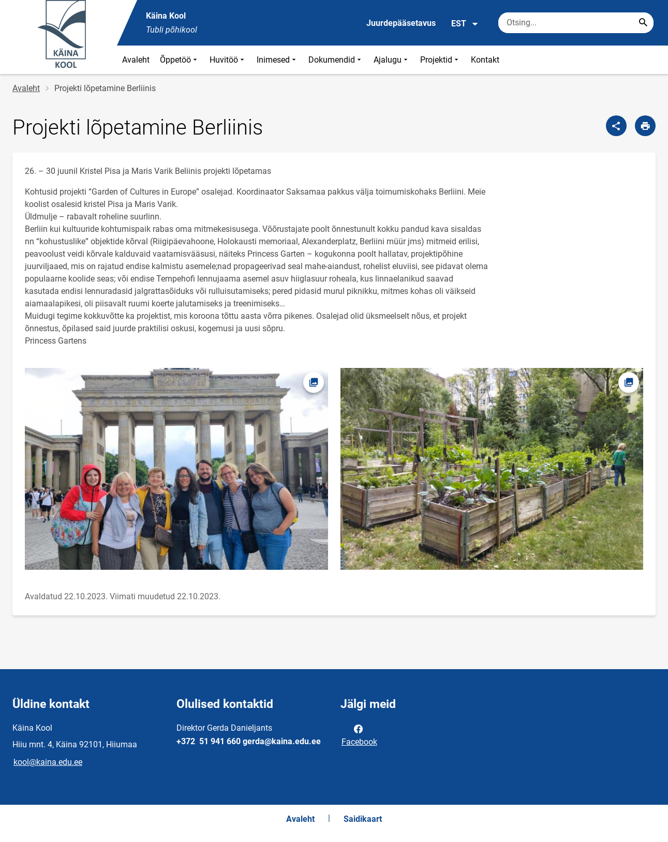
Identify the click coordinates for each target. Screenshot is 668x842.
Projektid (440, 60)
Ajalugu (392, 60)
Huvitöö (228, 60)
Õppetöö (179, 60)
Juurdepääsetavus (401, 23)
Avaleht (136, 60)
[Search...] (643, 23)
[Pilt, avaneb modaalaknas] (176, 469)
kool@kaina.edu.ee (47, 762)
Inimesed (277, 60)
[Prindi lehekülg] (645, 125)
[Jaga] (616, 125)
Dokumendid (335, 60)
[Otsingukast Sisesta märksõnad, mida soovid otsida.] (576, 22)
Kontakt (485, 60)
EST (465, 24)
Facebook (359, 734)
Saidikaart (363, 819)
